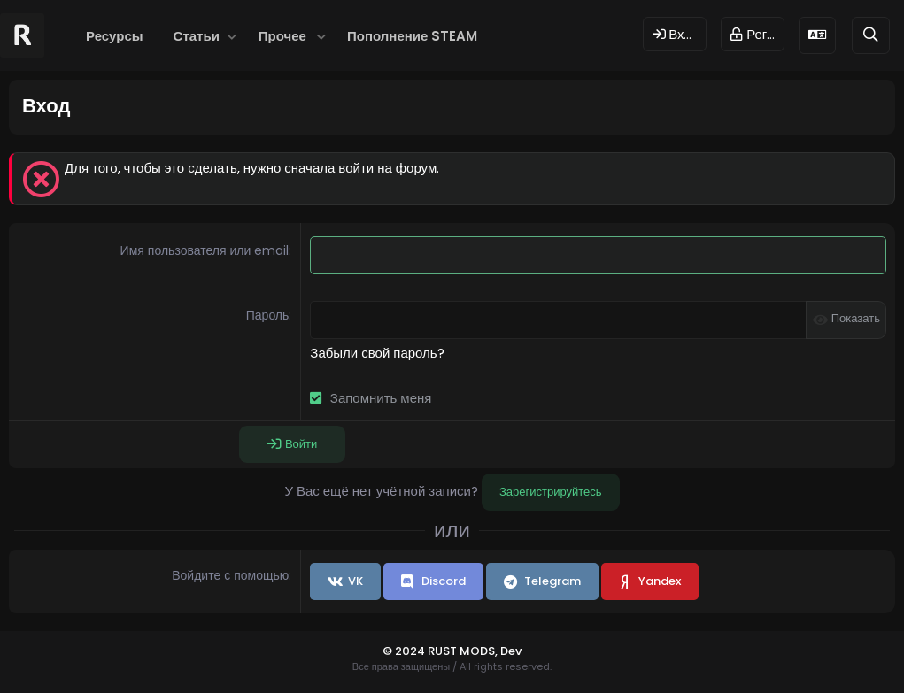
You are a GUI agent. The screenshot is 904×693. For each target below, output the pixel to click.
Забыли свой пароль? (377, 352)
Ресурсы (114, 36)
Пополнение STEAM (412, 36)
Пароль (268, 315)
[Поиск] (871, 35)
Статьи (197, 36)
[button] (232, 36)
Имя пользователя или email (205, 250)
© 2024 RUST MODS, (441, 651)
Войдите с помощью (230, 575)
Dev (511, 651)
